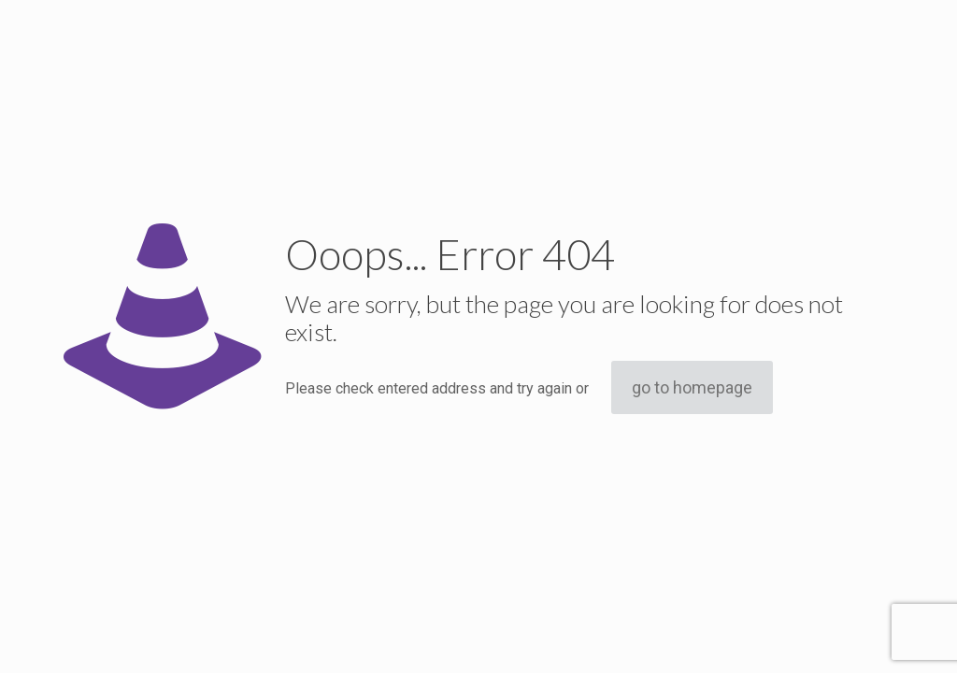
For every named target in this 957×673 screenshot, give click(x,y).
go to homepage (692, 387)
